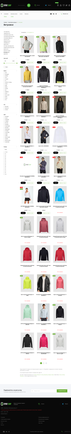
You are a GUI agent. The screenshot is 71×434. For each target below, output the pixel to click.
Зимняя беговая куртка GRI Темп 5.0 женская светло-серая (60, 237)
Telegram (48, 5)
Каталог (37, 5)
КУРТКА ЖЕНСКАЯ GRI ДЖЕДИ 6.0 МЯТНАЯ (27, 324)
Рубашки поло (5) (7, 41)
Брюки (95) (6, 53)
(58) (6, 52)
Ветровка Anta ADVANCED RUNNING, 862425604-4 (27, 176)
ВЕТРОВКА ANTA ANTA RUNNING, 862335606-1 (27, 206)
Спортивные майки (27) (8, 38)
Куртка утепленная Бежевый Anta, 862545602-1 (43, 116)
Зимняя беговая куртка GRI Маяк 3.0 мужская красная (60, 266)
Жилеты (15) (6, 49)
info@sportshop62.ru (4, 413)
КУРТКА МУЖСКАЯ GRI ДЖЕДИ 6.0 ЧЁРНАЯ (27, 353)
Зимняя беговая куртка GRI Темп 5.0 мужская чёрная (44, 266)
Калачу (63, 374)
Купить (23, 62)
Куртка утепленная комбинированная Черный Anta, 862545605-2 (60, 116)
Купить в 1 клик (30, 62)
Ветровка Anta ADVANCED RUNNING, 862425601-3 (60, 146)
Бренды (5, 16)
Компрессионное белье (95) (9, 47)
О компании (6, 13)
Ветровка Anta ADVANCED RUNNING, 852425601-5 (43, 295)
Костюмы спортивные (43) (9, 45)
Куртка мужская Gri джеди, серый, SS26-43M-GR (27, 56)
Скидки (12, 16)
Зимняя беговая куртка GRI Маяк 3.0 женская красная (27, 266)
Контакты (26, 13)
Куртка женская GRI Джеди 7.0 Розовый (60, 295)
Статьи (21, 13)
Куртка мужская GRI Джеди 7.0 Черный (59, 324)
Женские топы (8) (7, 50)
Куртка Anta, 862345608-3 (44, 145)
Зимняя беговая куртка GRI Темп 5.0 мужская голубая (60, 206)
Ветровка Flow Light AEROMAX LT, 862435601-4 (27, 146)
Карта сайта (40, 422)
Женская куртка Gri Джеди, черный (60, 86)
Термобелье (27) (7, 33)
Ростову (41, 374)
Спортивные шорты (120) (8, 34)
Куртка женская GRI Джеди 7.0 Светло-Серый (27, 237)
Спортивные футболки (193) (9, 36)
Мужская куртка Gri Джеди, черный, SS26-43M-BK (60, 56)
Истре (60, 374)
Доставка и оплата (14, 13)
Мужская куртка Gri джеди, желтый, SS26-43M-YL (27, 86)
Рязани (35, 374)
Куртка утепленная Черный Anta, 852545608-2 (27, 116)
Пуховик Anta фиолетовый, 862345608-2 (43, 176)
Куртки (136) (6, 44)
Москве (38, 374)
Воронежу (46, 374)
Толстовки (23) (6, 31)
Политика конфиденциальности (44, 417)
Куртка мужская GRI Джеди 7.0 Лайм (27, 295)
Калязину (21, 375)
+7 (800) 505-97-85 (67, 431)
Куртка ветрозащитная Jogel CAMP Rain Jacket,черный (43, 206)
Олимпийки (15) (6, 42)
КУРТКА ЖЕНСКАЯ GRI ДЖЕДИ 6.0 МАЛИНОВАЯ (43, 353)
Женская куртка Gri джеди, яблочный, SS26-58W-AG (43, 56)
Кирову (49, 374)
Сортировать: (23, 32)
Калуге (52, 374)
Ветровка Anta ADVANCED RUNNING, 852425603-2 (43, 324)
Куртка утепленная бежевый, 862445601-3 (60, 176)
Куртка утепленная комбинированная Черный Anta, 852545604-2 (43, 86)
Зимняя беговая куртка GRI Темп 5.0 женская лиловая (44, 237)
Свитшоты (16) (6, 39)
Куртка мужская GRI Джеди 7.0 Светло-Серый (59, 353)
